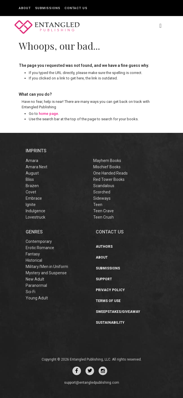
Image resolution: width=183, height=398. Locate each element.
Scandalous (103, 185)
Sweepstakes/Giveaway (118, 312)
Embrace (34, 198)
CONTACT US (110, 232)
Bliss (30, 179)
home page (48, 113)
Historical (34, 260)
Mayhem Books (107, 160)
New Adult (35, 279)
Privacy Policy (110, 290)
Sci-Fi (30, 291)
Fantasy (33, 254)
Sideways (102, 198)
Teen (97, 204)
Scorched (101, 192)
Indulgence (35, 211)
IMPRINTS (36, 150)
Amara (32, 160)
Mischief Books (107, 167)
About (25, 8)
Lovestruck (35, 217)
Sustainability (110, 323)
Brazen (32, 185)
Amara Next (36, 167)
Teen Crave (103, 211)
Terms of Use (108, 301)
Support (104, 279)
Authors (104, 247)
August (32, 173)
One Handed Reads (110, 173)
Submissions (47, 8)
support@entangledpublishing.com (91, 383)
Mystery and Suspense (46, 273)
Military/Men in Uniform (47, 266)
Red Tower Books (109, 179)
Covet (31, 192)
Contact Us (75, 8)
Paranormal (36, 285)
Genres (34, 232)
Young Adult (37, 298)
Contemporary (39, 241)
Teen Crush (103, 217)
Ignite (31, 204)
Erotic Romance (40, 247)
